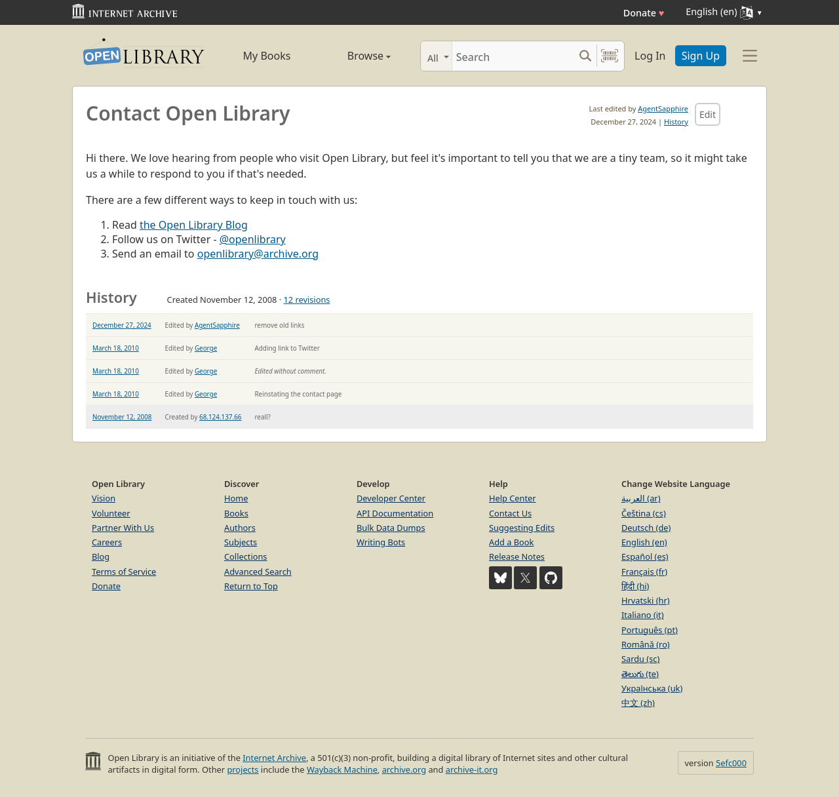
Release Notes (517, 556)
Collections (245, 556)
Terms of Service (124, 571)
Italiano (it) (642, 615)
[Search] (513, 56)
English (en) (644, 542)
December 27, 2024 (121, 325)
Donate (644, 13)
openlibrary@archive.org (258, 253)
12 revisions (306, 299)
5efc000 (731, 763)
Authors (240, 528)
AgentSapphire (663, 108)
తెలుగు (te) (640, 674)
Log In (649, 56)
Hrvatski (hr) (645, 600)
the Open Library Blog (194, 225)
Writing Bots (381, 542)
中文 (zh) (638, 703)
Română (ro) (645, 644)
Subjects (240, 542)
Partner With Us (123, 528)
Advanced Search (258, 571)
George (206, 348)
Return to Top (251, 586)
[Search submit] (585, 56)
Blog (100, 556)
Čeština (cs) (643, 513)
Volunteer (111, 513)
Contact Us (510, 513)
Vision (103, 498)
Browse (354, 56)
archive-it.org (472, 769)
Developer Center (391, 498)
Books (236, 513)
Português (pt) (649, 630)
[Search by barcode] (609, 56)
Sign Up (701, 56)
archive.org (404, 769)
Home (236, 498)
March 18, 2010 (115, 348)
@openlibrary (253, 239)
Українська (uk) (651, 688)
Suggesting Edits (522, 528)
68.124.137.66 (220, 416)
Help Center (512, 498)
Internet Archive (274, 758)
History (676, 121)
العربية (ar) (640, 498)
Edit (707, 114)
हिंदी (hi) (635, 586)
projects (242, 769)
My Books (267, 56)
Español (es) (645, 556)
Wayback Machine (342, 769)
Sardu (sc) (640, 659)
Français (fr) (644, 571)
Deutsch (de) (646, 528)
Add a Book (511, 542)
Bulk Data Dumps (391, 528)
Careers (107, 542)
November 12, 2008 (122, 416)
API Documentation (395, 513)
